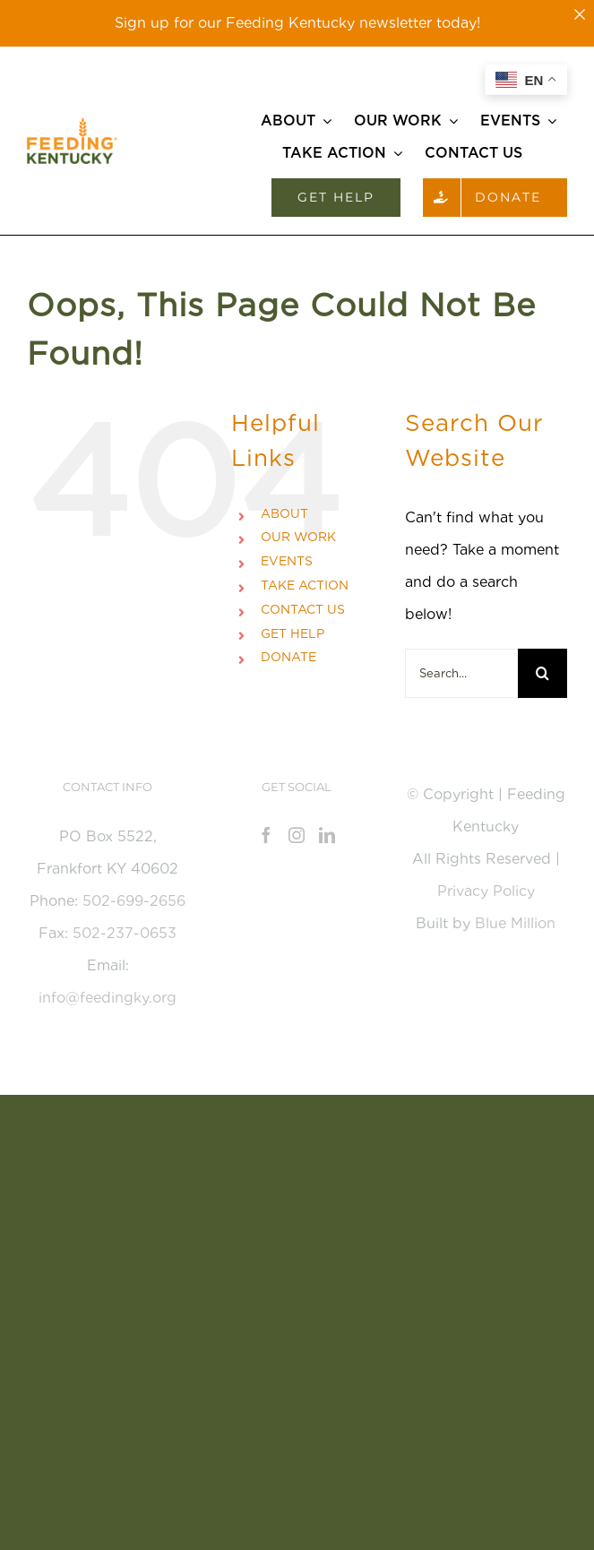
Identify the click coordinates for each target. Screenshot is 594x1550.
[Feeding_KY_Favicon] (72, 124)
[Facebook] (266, 835)
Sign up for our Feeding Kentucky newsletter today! (297, 22)
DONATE (288, 657)
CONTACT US (303, 609)
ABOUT (284, 513)
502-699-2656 (133, 900)
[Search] (542, 673)
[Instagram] (296, 835)
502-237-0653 (124, 933)
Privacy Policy (486, 891)
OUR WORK (298, 537)
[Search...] (461, 673)
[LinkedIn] (327, 835)
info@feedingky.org (107, 997)
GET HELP (292, 633)
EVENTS (287, 561)
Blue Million (515, 923)
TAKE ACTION (305, 585)
